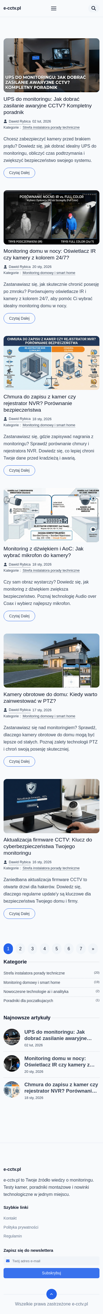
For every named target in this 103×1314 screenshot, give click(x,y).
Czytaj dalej (19, 172)
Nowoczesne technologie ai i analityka (51, 992)
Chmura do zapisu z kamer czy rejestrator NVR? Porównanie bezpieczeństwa (40, 403)
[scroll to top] (51, 1294)
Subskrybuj (51, 1273)
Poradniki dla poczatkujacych (51, 1001)
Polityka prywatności (21, 1227)
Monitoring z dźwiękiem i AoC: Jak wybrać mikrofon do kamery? (43, 552)
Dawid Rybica (19, 121)
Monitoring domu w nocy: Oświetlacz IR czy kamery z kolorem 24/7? (50, 254)
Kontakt (10, 1218)
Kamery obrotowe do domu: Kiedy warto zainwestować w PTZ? (50, 697)
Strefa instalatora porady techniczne (51, 127)
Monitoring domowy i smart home (49, 273)
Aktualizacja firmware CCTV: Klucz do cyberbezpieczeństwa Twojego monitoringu (48, 846)
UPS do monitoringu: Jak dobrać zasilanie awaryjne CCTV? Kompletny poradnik (48, 105)
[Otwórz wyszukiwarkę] (94, 8)
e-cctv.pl (12, 8)
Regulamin (13, 1236)
